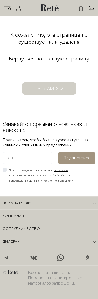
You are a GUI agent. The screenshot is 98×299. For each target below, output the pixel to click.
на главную (49, 88)
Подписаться (76, 158)
